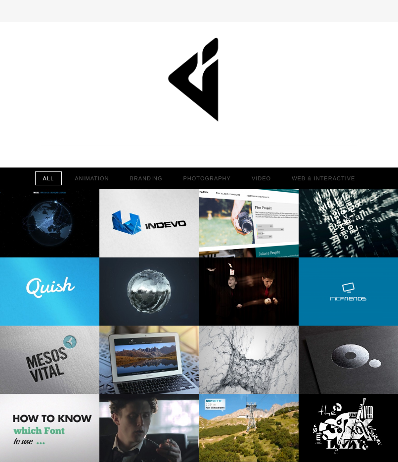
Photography (207, 178)
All (48, 178)
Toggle (199, 11)
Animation (92, 178)
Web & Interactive (323, 178)
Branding (146, 178)
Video (261, 178)
